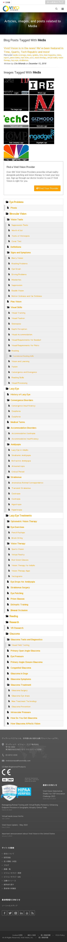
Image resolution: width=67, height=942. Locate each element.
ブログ (6, 865)
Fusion (14, 366)
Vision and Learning (20, 361)
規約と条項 (32, 935)
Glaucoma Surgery (19, 690)
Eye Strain (16, 268)
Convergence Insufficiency (23, 405)
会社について (9, 853)
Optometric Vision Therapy (24, 521)
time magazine (50, 55)
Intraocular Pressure (21, 712)
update (35, 55)
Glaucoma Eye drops (21, 695)
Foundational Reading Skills (23, 356)
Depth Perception (19, 329)
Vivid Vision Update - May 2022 (15, 825)
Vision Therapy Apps (21, 570)
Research (14, 622)
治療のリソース (10, 880)
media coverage (19, 55)
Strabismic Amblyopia (21, 455)
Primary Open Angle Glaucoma (25, 650)
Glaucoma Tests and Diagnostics (26, 639)
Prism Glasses (17, 598)
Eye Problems (16, 201)
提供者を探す (9, 884)
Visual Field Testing (20, 645)
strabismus (23, 60)
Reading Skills (18, 377)
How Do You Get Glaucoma (24, 717)
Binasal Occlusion (19, 610)
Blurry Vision (17, 258)
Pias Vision (16, 301)
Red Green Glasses (20, 559)
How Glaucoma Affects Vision (25, 723)
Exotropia (16, 493)
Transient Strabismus (21, 488)
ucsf (32, 57)
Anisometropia (18, 466)
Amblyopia (16, 444)
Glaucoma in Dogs (19, 673)
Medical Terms (18, 422)
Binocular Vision (17, 213)
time (41, 55)
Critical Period (18, 471)
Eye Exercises (17, 527)
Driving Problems (19, 274)
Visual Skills (16, 307)
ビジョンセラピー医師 (12, 873)
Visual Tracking (18, 312)
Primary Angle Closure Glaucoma (26, 662)
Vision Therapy (18, 543)
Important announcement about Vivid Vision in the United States (28, 833)
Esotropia (16, 498)
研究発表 (7, 857)
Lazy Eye (14, 388)
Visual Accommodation (22, 334)
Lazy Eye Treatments (20, 515)
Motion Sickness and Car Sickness (27, 296)
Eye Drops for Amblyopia (23, 581)
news (29, 55)
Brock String (17, 538)
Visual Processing (19, 383)
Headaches (16, 279)
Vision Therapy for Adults (23, 565)
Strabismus (16, 477)
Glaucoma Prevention (21, 706)
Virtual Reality (18, 554)
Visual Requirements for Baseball (26, 339)
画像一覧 (7, 869)
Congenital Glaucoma (21, 667)
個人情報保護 (45, 935)
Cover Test (16, 241)
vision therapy (40, 57)
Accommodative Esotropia (23, 433)
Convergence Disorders (22, 400)
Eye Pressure (17, 656)
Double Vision (18, 290)
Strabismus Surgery (20, 587)
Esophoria (16, 416)
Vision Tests (17, 219)
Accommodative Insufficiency (25, 438)
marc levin (25, 57)
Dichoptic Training (19, 604)
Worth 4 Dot (17, 230)
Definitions (16, 246)
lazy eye (14, 60)
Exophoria (16, 411)
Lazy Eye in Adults (20, 450)
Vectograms (17, 576)
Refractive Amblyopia (21, 460)
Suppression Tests (20, 225)
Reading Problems (20, 263)
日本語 (6, 2)
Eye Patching (17, 593)
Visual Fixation (18, 318)
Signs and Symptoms (21, 252)
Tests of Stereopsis (21, 235)
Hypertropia (17, 509)
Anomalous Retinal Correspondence (27, 482)
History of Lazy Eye (20, 394)
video (59, 55)
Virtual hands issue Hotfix (12, 816)
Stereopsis (16, 323)
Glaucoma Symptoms (21, 679)
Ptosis (14, 207)
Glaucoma (14, 633)
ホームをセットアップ (55, 2)
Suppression (17, 285)
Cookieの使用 (17, 935)
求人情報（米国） (11, 861)
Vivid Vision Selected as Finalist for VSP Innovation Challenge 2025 (54, 793)
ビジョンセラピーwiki (12, 877)
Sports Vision (18, 549)
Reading (15, 350)
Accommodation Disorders (23, 427)
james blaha (15, 57)
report (6, 57)
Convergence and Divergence (24, 372)
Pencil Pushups (18, 532)
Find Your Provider (47, 188)
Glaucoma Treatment (21, 684)
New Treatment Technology (24, 701)
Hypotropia (16, 504)
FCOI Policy (60, 935)
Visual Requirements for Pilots (25, 345)
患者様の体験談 (10, 888)
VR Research (17, 627)
